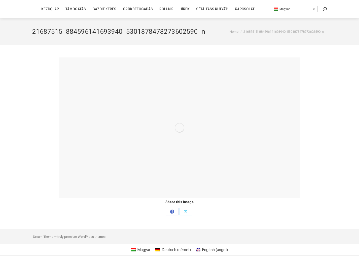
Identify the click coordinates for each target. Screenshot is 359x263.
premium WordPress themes (84, 237)
